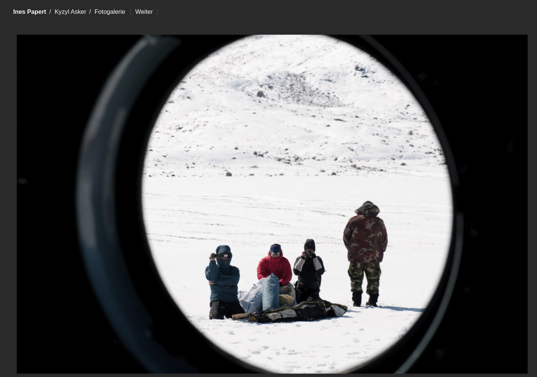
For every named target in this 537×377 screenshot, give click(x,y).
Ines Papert (29, 11)
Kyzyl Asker (70, 11)
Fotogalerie (109, 11)
